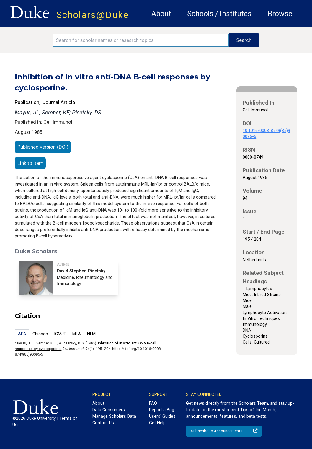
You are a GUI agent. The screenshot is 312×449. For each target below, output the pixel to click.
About (161, 13)
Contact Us (103, 422)
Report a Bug (161, 409)
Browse (280, 13)
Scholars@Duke (92, 14)
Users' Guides (162, 416)
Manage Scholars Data (114, 416)
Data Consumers (108, 409)
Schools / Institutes (219, 13)
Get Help (157, 422)
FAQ (153, 403)
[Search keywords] (141, 40)
